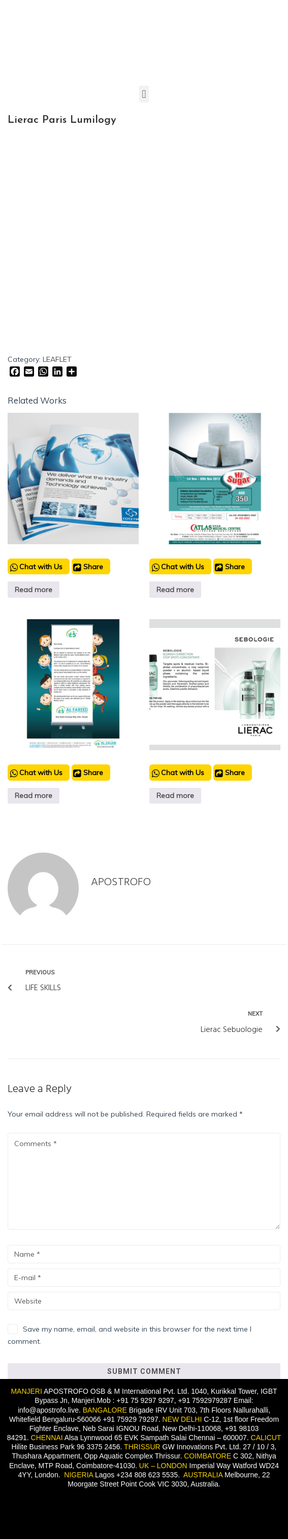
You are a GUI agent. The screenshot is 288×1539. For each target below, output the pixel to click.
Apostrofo (121, 882)
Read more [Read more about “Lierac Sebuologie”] (175, 795)
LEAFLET (57, 359)
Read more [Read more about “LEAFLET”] (33, 589)
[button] (144, 94)
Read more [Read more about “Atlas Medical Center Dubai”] (175, 589)
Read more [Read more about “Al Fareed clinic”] (33, 795)
